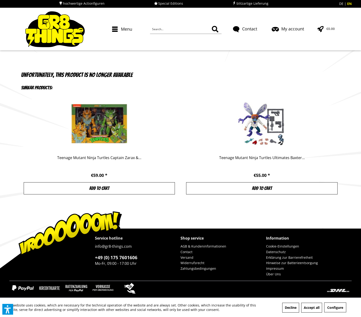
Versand (186, 257)
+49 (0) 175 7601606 (116, 258)
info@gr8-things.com (113, 246)
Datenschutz (276, 252)
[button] (7, 309)
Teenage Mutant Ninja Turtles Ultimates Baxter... (262, 157)
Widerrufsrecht (192, 263)
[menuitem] (123, 37)
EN (349, 3)
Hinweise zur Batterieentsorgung (292, 263)
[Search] (215, 29)
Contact (186, 252)
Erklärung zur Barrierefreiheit (289, 257)
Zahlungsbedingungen (198, 268)
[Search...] (186, 29)
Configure (335, 307)
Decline (291, 307)
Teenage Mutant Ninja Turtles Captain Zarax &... (99, 157)
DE (341, 3)
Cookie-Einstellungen (282, 246)
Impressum (275, 268)
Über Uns (273, 274)
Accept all (312, 307)
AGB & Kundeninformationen (203, 246)
